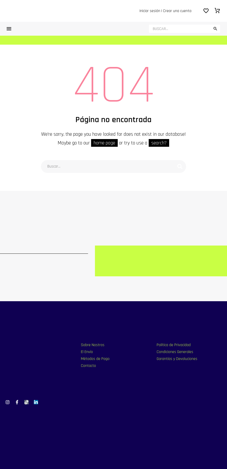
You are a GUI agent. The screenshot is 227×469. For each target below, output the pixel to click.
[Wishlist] (206, 11)
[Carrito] (217, 11)
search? (159, 143)
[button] (215, 28)
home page (104, 143)
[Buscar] (184, 28)
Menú (9, 28)
